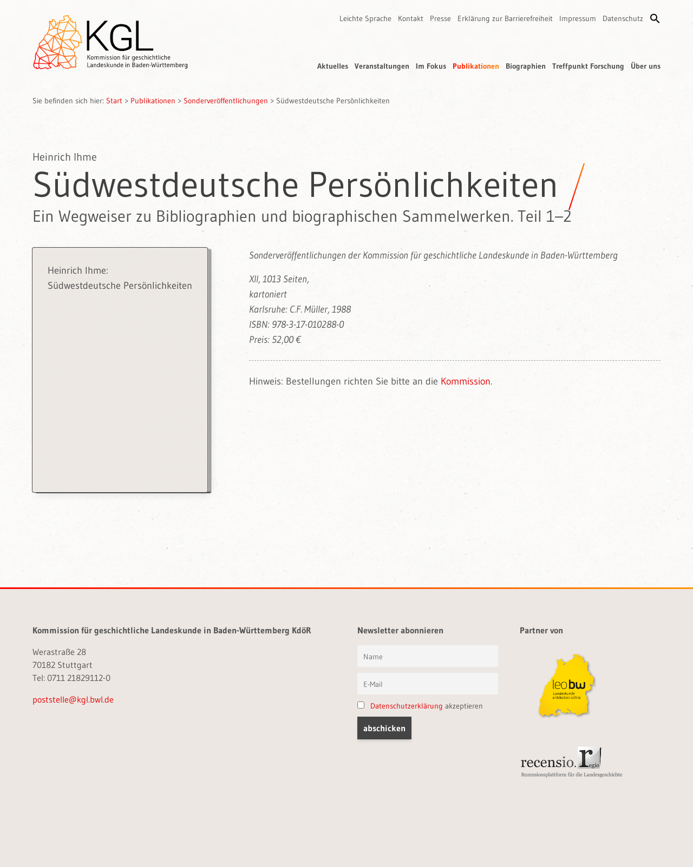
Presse (440, 18)
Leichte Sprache (365, 18)
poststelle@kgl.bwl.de (73, 699)
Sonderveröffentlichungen (226, 100)
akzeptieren (420, 706)
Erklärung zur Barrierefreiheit (505, 18)
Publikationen (476, 66)
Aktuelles (332, 66)
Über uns (646, 66)
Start (114, 100)
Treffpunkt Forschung (588, 66)
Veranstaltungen (382, 66)
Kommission (466, 381)
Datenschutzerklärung (406, 706)
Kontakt (410, 18)
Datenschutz (623, 18)
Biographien (526, 66)
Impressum (577, 18)
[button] (655, 18)
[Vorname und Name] (427, 656)
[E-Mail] (427, 683)
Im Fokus (431, 66)
